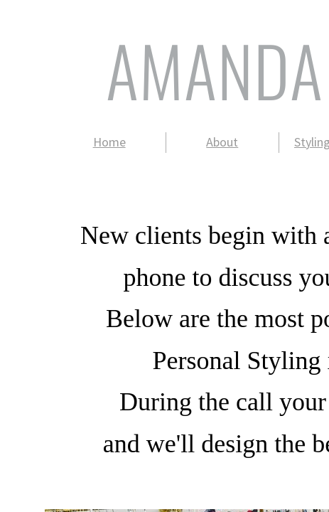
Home (109, 142)
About (222, 142)
